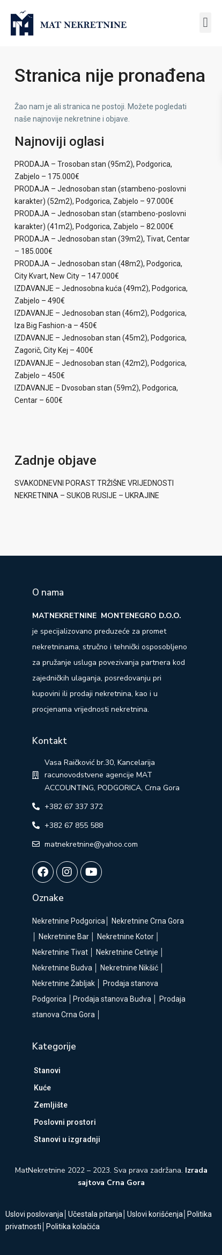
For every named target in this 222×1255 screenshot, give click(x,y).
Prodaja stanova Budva (112, 999)
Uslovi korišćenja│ (157, 1214)
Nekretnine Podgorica (68, 921)
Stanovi (47, 1070)
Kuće (42, 1087)
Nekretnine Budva (62, 967)
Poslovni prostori (65, 1122)
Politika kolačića (73, 1226)
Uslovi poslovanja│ (36, 1214)
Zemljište (51, 1105)
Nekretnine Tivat (60, 952)
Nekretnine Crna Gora (148, 921)
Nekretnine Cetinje (127, 952)
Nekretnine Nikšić (129, 967)
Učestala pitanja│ (97, 1214)
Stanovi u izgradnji (67, 1139)
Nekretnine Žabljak (63, 983)
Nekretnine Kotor (125, 936)
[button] (205, 22)
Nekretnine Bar (64, 936)
